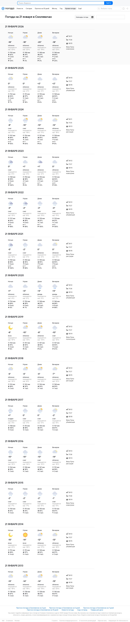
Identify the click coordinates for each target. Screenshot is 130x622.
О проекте (55, 620)
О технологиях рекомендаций (87, 620)
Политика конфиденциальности (68, 620)
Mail (3, 620)
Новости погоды (68, 610)
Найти (108, 3)
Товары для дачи (97, 610)
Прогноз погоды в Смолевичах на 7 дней (98, 608)
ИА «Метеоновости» (122, 620)
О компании (9, 620)
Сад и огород (82, 610)
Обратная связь (102, 620)
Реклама (17, 620)
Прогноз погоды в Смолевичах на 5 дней (64, 608)
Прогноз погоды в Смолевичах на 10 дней (42, 610)
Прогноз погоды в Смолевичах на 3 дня (31, 608)
